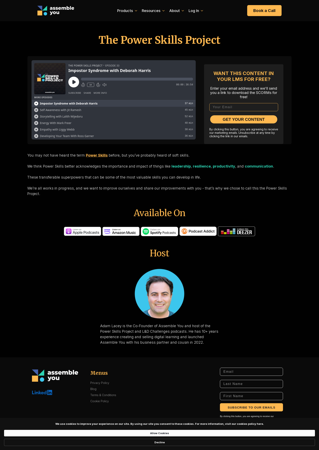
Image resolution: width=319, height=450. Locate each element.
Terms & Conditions (103, 395)
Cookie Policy (99, 401)
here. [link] (145, 444)
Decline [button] (241, 442)
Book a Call (264, 10)
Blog (93, 389)
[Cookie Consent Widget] (159, 442)
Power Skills (97, 155)
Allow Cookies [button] (214, 441)
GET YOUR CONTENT (244, 119)
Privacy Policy (99, 383)
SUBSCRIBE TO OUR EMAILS (251, 407)
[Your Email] (243, 107)
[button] (126, 11)
